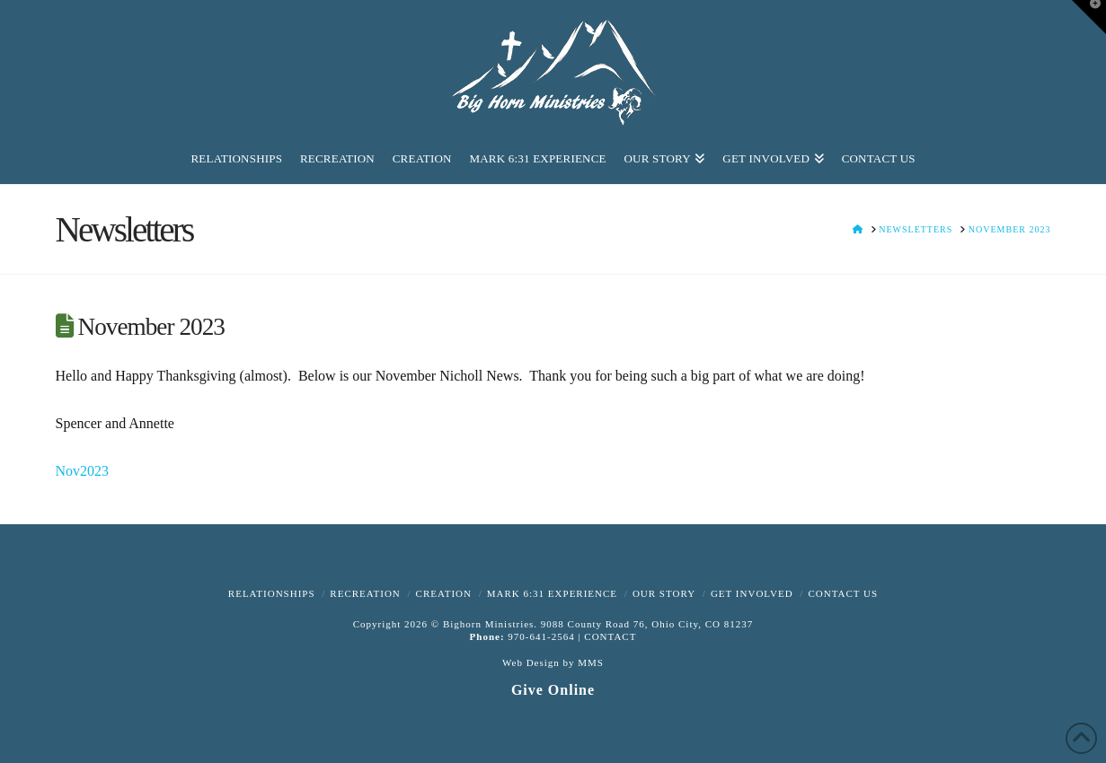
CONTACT (610, 636)
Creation (444, 593)
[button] (1089, 17)
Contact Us (843, 593)
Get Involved (752, 593)
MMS (591, 662)
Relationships (271, 593)
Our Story (664, 593)
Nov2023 (83, 470)
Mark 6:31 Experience (552, 593)
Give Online (553, 689)
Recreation (365, 593)
